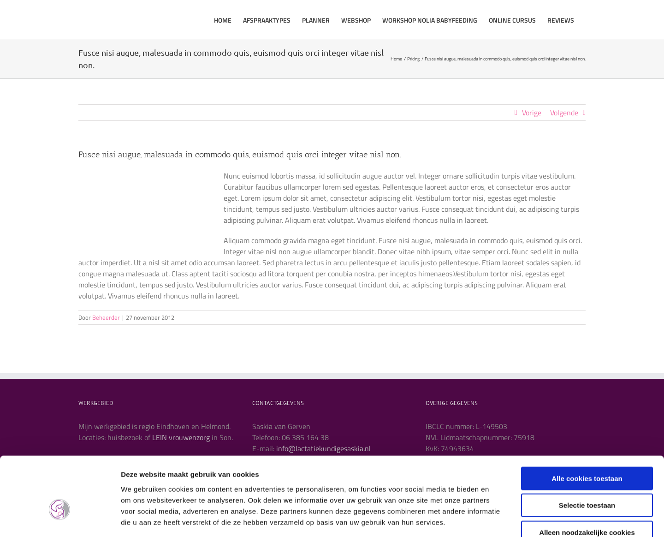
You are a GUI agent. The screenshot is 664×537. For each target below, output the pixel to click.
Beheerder (106, 317)
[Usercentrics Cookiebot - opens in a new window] (59, 519)
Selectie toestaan (587, 451)
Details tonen (498, 519)
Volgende (564, 112)
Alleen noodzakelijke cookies (587, 478)
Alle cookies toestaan (586, 424)
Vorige (531, 112)
